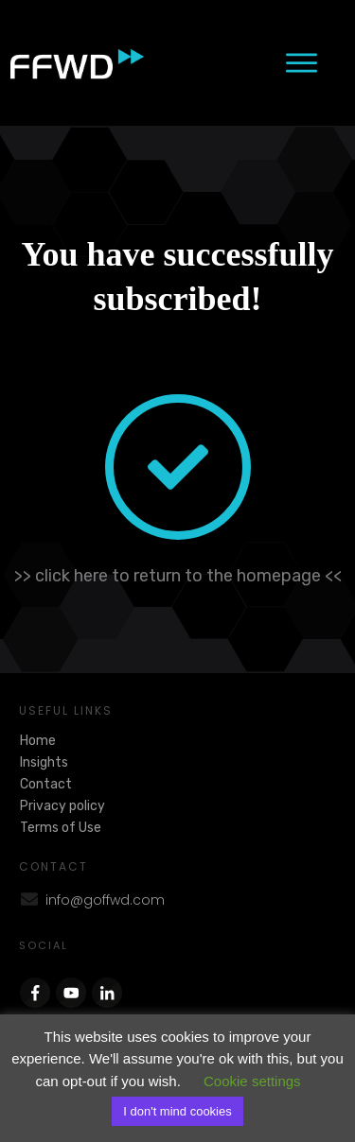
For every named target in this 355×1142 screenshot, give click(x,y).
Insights (44, 762)
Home (38, 741)
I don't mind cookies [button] (177, 1111)
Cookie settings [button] (252, 1081)
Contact (46, 784)
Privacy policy (62, 806)
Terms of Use (60, 828)
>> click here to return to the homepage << (178, 575)
